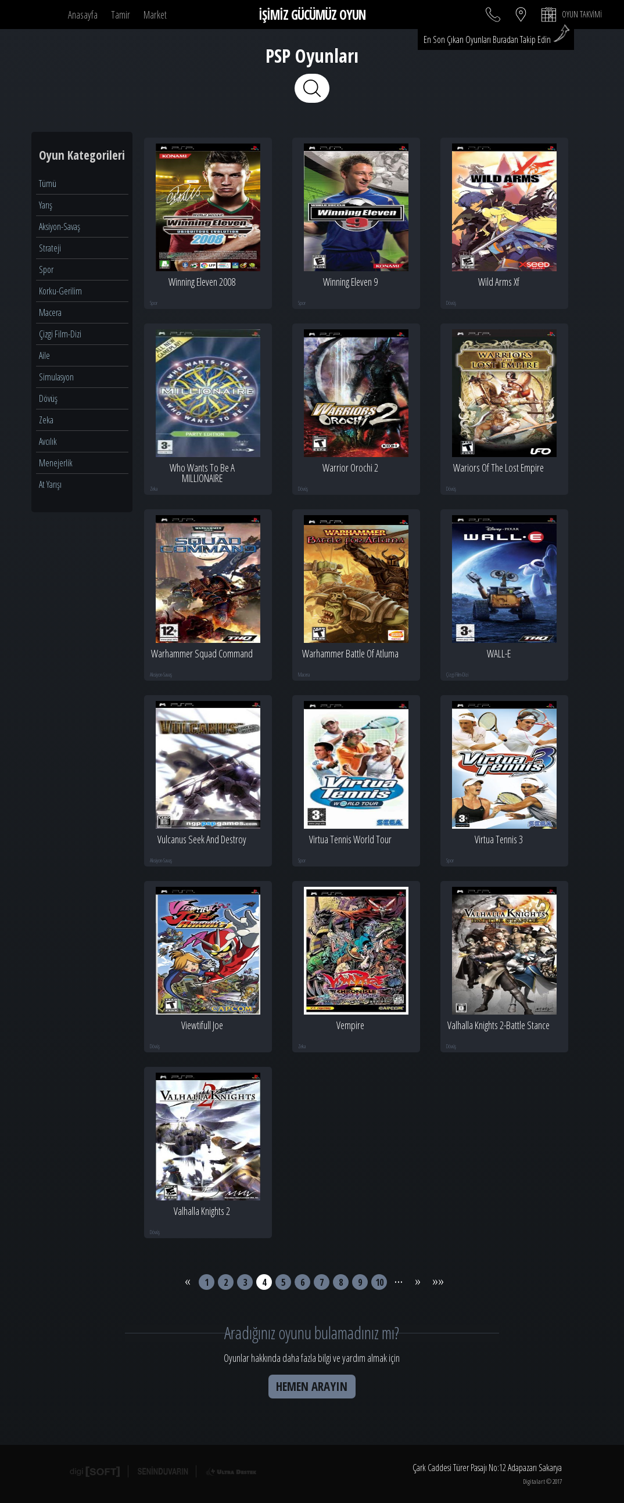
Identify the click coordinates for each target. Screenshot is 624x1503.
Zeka (46, 420)
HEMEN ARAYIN (311, 1386)
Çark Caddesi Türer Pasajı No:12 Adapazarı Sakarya (487, 1468)
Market (155, 14)
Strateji (50, 248)
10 (379, 1282)
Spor (46, 269)
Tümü (47, 183)
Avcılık (48, 441)
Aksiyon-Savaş (59, 226)
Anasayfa (83, 14)
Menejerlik (56, 463)
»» (436, 1278)
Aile (44, 355)
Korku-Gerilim (60, 291)
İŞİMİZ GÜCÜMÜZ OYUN (312, 15)
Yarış (45, 205)
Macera (50, 312)
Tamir (120, 14)
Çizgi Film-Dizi (60, 334)
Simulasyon (56, 377)
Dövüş (48, 398)
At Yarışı (50, 484)
